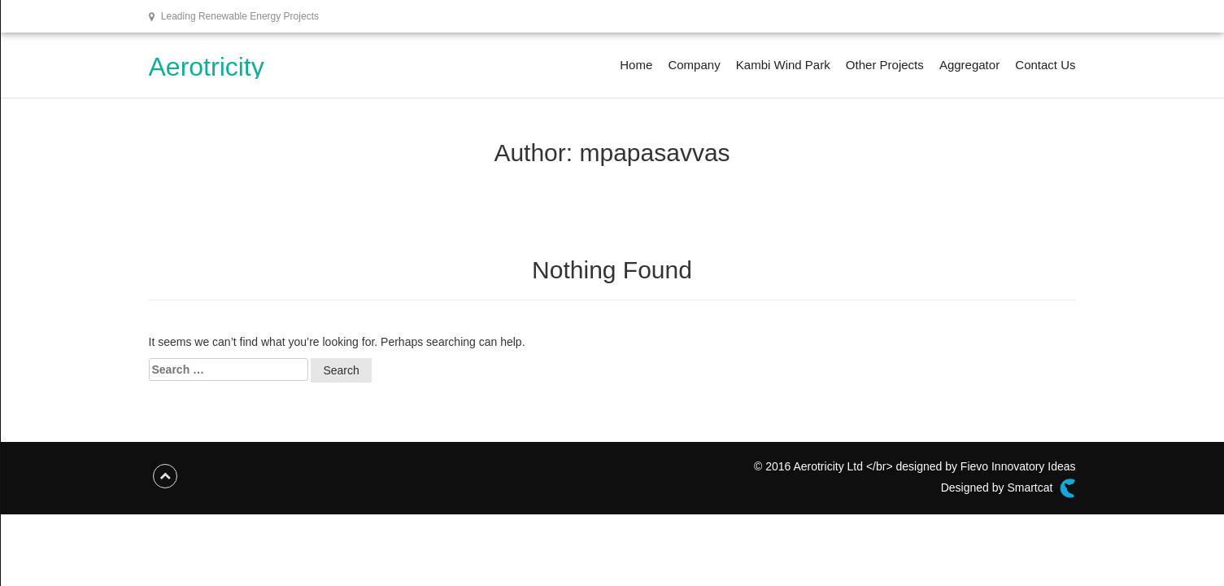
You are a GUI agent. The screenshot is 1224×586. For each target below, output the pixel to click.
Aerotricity (206, 66)
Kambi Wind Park (783, 65)
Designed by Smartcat (1008, 488)
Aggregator (969, 65)
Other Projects (885, 65)
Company (694, 65)
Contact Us (1045, 65)
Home (636, 65)
